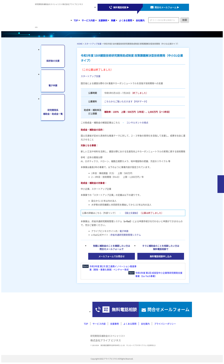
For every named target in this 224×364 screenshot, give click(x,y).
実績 (113, 20)
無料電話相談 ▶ (121, 7)
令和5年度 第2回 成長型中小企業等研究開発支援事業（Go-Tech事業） (158, 274)
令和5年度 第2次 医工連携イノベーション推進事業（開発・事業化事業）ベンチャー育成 (112, 268)
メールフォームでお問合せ (111, 256)
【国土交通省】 (131, 212)
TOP (76, 20)
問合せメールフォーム (163, 309)
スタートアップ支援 (92, 43)
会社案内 (140, 20)
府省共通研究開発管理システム (125, 234)
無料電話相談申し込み (161, 256)
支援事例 (102, 20)
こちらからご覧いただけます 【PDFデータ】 (126, 101)
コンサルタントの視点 (137, 122)
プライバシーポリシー (165, 323)
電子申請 (124, 231)
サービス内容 (88, 20)
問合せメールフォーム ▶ (167, 7)
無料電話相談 (109, 309)
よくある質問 (125, 20)
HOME (79, 43)
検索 (184, 20)
